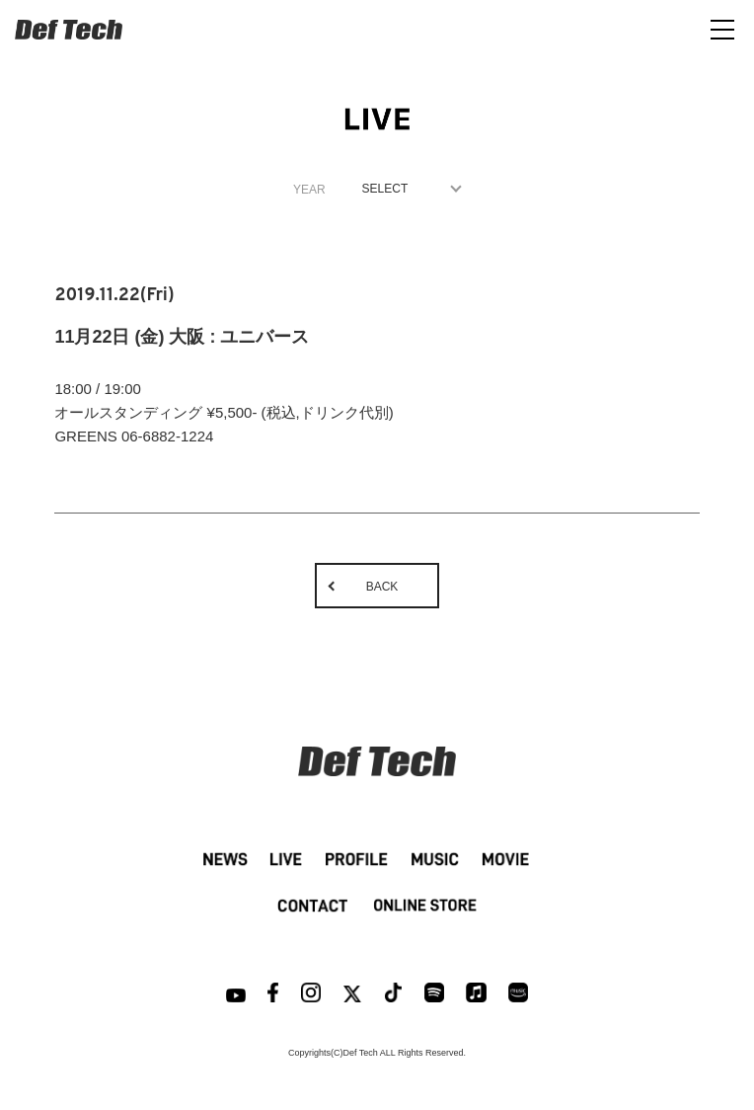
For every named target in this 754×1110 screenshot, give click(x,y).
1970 (406, 188)
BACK (382, 587)
